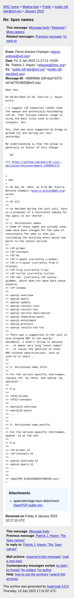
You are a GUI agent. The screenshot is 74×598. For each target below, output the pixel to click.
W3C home (11, 7)
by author (45, 570)
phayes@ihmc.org (51, 65)
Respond (58, 27)
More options (15, 32)
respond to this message (43, 556)
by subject (29, 570)
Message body (39, 27)
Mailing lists (30, 7)
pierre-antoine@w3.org (48, 191)
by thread (13, 570)
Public (46, 7)
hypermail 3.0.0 (57, 586)
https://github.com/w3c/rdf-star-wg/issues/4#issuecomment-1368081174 (33, 164)
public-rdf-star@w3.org (28, 69)
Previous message (49, 36)
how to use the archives (31, 574)
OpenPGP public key (28, 505)
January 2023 (34, 11)
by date (61, 565)
